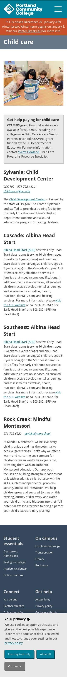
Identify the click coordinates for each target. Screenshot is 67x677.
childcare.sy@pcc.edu (17, 191)
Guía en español (13, 612)
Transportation (44, 552)
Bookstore (41, 565)
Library (39, 559)
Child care (18, 42)
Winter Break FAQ (30, 31)
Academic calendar (15, 568)
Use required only (19, 654)
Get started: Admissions (11, 553)
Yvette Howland (28, 152)
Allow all (45, 654)
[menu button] (58, 9)
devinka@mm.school (37, 434)
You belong (10, 599)
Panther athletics (14, 606)
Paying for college (14, 562)
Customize (14, 666)
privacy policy (13, 643)
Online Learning (13, 575)
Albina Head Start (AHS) (19, 250)
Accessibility (42, 599)
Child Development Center (27, 199)
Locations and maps (47, 546)
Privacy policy (43, 606)
